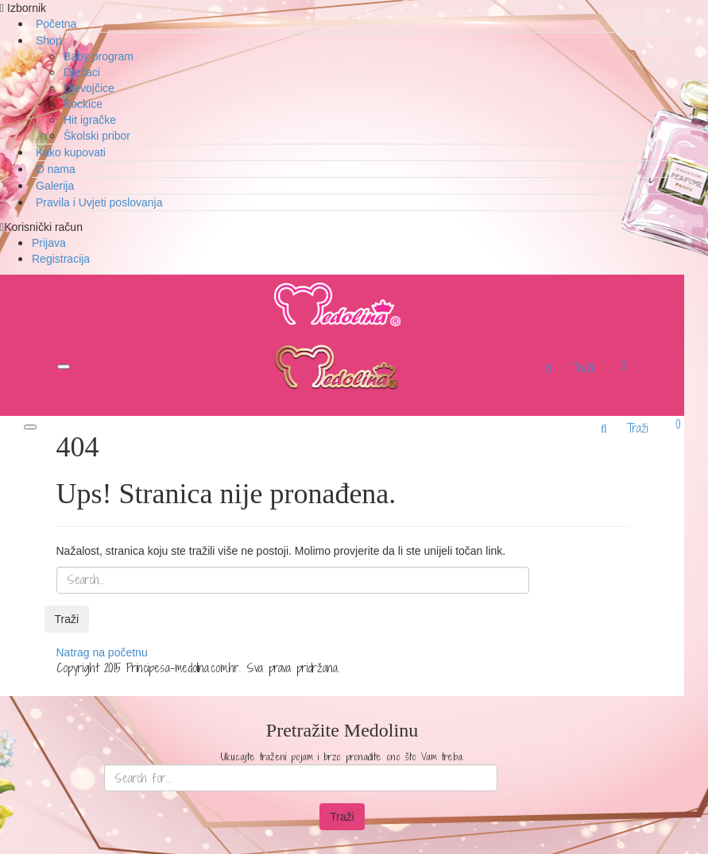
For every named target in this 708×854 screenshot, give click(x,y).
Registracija (61, 258)
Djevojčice (89, 88)
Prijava (49, 243)
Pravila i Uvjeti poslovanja (99, 202)
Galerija (55, 185)
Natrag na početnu (102, 652)
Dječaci (82, 72)
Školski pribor (97, 135)
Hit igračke (90, 119)
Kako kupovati (71, 152)
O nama (55, 169)
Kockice (83, 104)
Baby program (98, 56)
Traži (67, 619)
